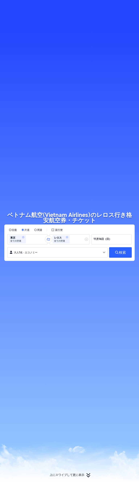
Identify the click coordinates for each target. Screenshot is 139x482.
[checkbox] (57, 230)
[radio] (12, 230)
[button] (114, 6)
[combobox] (28, 239)
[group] (27, 239)
